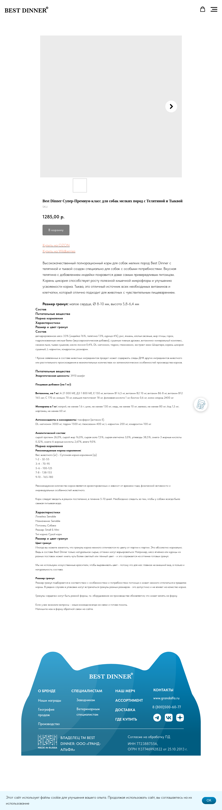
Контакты (163, 690)
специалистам (86, 691)
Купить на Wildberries (59, 251)
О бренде (47, 691)
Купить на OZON (56, 245)
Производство (49, 724)
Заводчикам (86, 700)
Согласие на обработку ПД (149, 737)
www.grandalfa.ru (166, 698)
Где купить (126, 719)
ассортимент (129, 700)
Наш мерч (125, 691)
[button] (202, 9)
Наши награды (49, 700)
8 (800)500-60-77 (166, 707)
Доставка (125, 710)
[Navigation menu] (214, 9)
